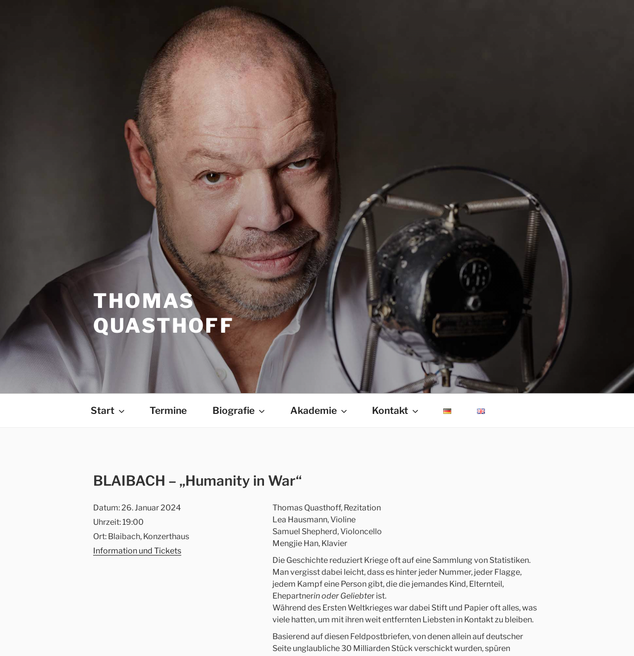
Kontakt (396, 410)
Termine (168, 410)
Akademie (319, 410)
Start (108, 410)
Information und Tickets (137, 550)
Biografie (239, 410)
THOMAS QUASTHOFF (163, 313)
